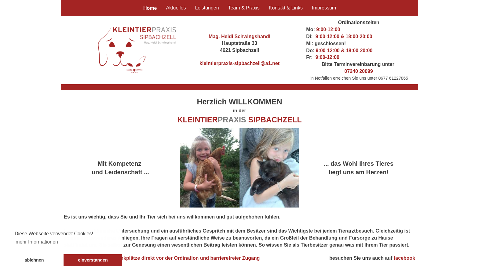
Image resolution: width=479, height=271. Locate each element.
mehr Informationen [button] (37, 241)
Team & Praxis (244, 7)
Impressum (324, 7)
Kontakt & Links (286, 7)
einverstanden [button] (93, 260)
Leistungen (207, 7)
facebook (404, 258)
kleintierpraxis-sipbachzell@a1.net (239, 63)
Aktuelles (176, 7)
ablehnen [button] (34, 260)
